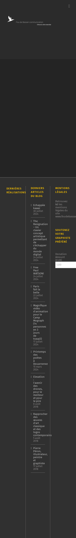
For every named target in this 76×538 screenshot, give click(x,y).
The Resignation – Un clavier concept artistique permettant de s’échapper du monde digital (38, 238)
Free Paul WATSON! (38, 270)
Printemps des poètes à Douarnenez (38, 357)
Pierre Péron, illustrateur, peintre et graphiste (38, 456)
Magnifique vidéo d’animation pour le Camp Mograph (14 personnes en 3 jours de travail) (38, 322)
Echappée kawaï (38, 207)
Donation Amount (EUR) (61, 257)
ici (56, 204)
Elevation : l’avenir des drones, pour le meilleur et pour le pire (38, 389)
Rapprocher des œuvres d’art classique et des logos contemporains (38, 424)
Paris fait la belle (36, 289)
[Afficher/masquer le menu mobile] (69, 6)
